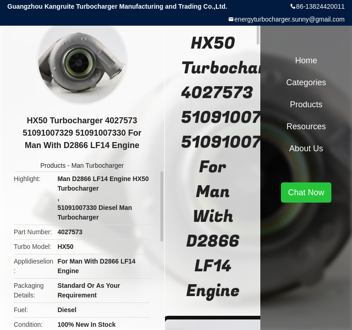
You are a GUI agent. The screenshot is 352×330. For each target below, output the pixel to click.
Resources (306, 126)
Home (306, 60)
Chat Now (306, 192)
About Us (306, 148)
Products (53, 165)
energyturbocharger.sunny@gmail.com (289, 19)
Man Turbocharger (98, 165)
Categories (306, 82)
